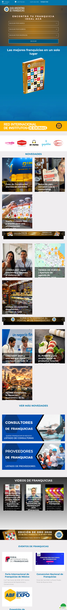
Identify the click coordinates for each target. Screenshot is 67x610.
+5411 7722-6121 (20, 2)
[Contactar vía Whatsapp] (63, 606)
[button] (63, 608)
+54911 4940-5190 (33, 2)
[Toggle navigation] (61, 9)
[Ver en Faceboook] (26, 161)
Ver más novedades (33, 405)
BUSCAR (34, 41)
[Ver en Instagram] (30, 161)
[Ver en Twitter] (28, 161)
